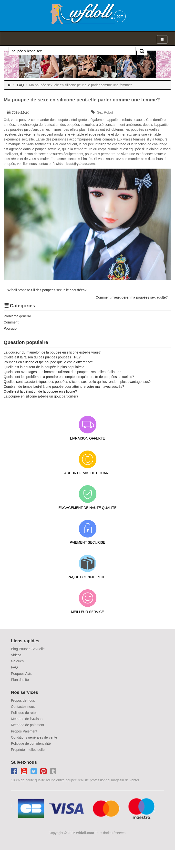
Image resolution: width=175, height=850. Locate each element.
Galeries (17, 661)
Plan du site (20, 680)
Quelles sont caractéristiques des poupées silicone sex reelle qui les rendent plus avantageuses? (77, 382)
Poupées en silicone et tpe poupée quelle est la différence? (48, 362)
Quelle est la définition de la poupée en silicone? (40, 391)
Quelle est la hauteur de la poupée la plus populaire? (44, 367)
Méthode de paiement (27, 725)
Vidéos (16, 655)
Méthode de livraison (26, 719)
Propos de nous (23, 700)
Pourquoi (10, 328)
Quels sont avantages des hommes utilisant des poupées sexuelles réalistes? (62, 372)
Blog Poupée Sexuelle (28, 649)
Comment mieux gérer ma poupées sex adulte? (132, 297)
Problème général (17, 316)
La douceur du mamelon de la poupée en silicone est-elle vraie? (52, 352)
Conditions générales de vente (34, 737)
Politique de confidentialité (31, 743)
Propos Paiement (24, 731)
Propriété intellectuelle (28, 750)
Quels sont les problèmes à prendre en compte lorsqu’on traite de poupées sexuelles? (69, 377)
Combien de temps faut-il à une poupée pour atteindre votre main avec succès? (64, 386)
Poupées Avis (21, 674)
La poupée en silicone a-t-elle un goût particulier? (41, 396)
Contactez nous (23, 707)
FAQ (20, 85)
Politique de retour (25, 713)
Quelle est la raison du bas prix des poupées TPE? (42, 357)
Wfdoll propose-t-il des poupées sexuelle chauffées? (46, 290)
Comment (11, 322)
